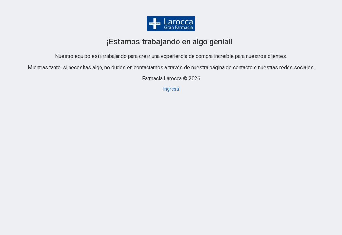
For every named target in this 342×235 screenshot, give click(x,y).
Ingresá (171, 89)
